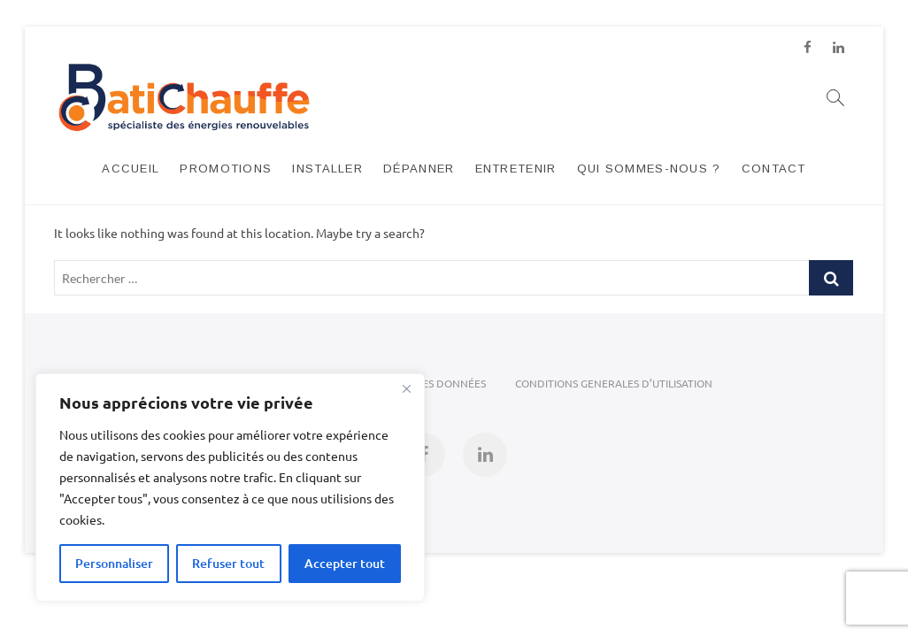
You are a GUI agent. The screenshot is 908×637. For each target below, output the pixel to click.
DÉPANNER (418, 168)
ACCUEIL (130, 168)
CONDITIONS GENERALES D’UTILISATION (613, 383)
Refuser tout (228, 563)
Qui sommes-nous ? (649, 168)
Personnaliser (114, 563)
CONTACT (774, 168)
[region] (230, 487)
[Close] (406, 388)
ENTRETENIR (516, 168)
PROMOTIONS (226, 168)
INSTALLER (327, 168)
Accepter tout (344, 563)
